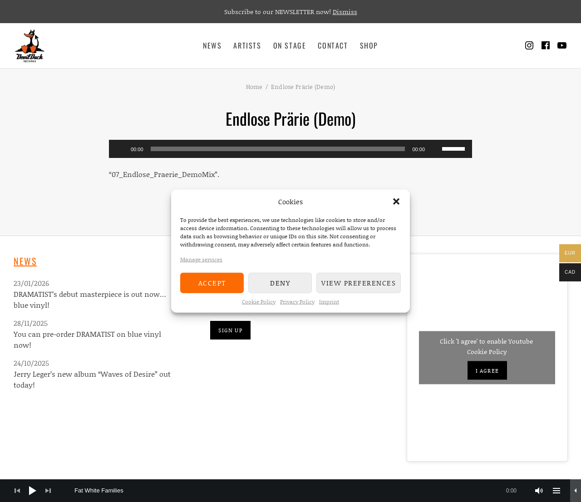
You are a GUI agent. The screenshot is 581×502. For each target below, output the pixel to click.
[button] (396, 201)
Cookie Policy (259, 301)
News (212, 45)
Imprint (329, 301)
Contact (333, 45)
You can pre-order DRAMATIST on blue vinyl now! (87, 339)
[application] (290, 149)
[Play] (120, 148)
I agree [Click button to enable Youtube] (487, 370)
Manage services (201, 259)
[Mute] (434, 148)
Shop (369, 45)
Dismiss (345, 11)
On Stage (289, 45)
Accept (212, 283)
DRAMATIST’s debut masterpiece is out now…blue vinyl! (90, 299)
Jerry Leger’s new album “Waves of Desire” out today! (92, 379)
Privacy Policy (297, 301)
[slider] (278, 149)
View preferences (358, 283)
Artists (247, 45)
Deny (280, 283)
